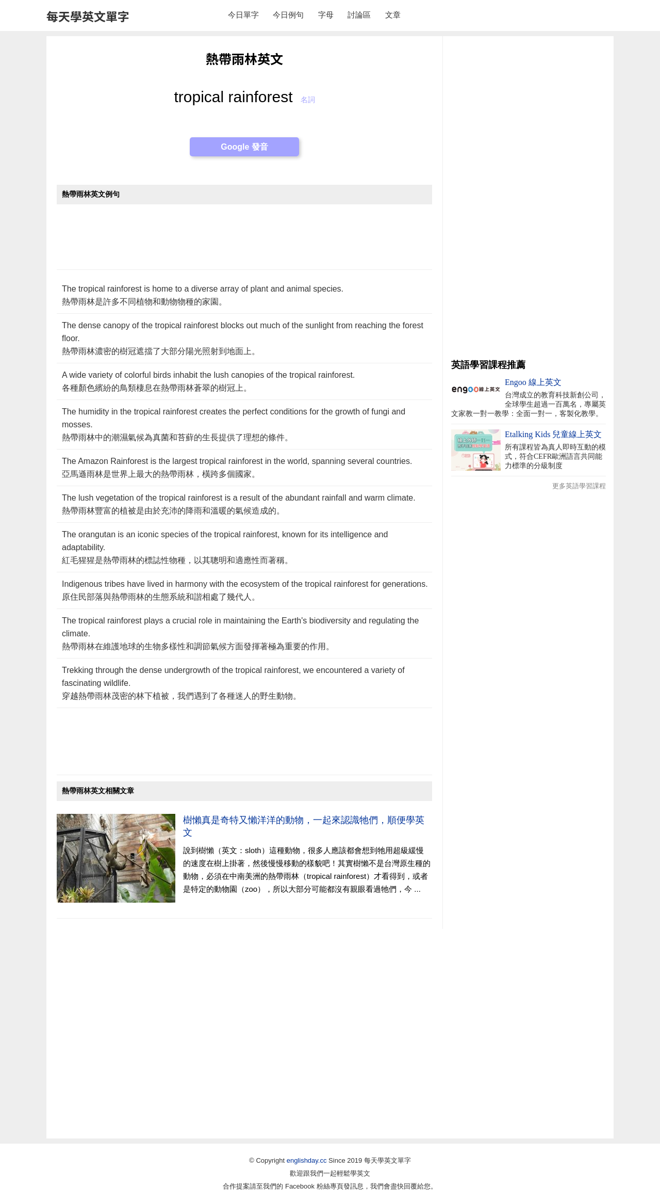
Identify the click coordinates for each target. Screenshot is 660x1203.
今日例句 (288, 14)
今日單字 (243, 14)
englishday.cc (307, 1160)
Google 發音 (244, 146)
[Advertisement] (244, 242)
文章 (393, 14)
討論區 (359, 14)
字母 (326, 14)
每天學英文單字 (87, 16)
